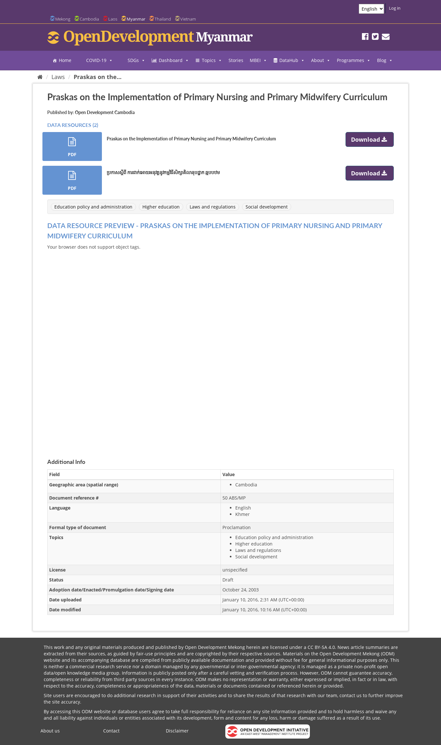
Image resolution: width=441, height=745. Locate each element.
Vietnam (188, 19)
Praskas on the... (98, 77)
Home (65, 60)
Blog (385, 60)
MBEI (258, 60)
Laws (58, 77)
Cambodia (89, 19)
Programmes (354, 60)
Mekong (62, 19)
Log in (395, 8)
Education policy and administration (93, 207)
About (320, 60)
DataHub (292, 60)
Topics (212, 60)
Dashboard (174, 60)
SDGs (136, 60)
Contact (111, 731)
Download (370, 139)
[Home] (40, 77)
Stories (236, 60)
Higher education (161, 207)
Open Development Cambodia (105, 112)
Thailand (163, 19)
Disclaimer (177, 731)
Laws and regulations (213, 207)
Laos (112, 19)
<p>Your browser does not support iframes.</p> (220, 346)
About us (50, 731)
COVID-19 (99, 60)
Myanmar (136, 19)
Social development (267, 207)
